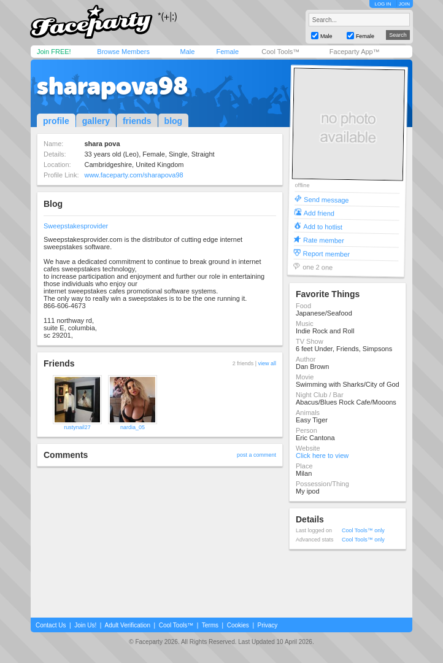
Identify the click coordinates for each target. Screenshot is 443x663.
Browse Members (123, 51)
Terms (210, 625)
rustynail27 (77, 427)
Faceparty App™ (354, 51)
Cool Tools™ (280, 51)
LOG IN (382, 4)
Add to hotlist (322, 226)
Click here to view (322, 455)
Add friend (319, 213)
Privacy (268, 625)
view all (267, 363)
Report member (326, 253)
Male (187, 51)
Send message (326, 199)
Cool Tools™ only (363, 530)
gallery (96, 121)
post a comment (256, 455)
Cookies (238, 625)
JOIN (404, 4)
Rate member (323, 240)
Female (227, 51)
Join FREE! (54, 51)
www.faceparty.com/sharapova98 (133, 175)
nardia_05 (132, 427)
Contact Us (51, 625)
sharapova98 (112, 86)
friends (137, 121)
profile (56, 121)
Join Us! (85, 625)
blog (173, 121)
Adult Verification (127, 625)
